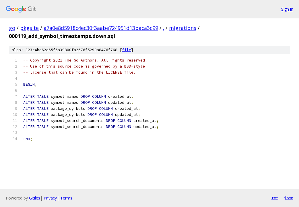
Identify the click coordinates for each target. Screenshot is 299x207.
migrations (182, 27)
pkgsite (29, 27)
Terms (66, 198)
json (288, 197)
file (126, 49)
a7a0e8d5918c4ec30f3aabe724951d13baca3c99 (101, 27)
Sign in (287, 9)
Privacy (50, 198)
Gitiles (34, 198)
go (12, 27)
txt (274, 197)
